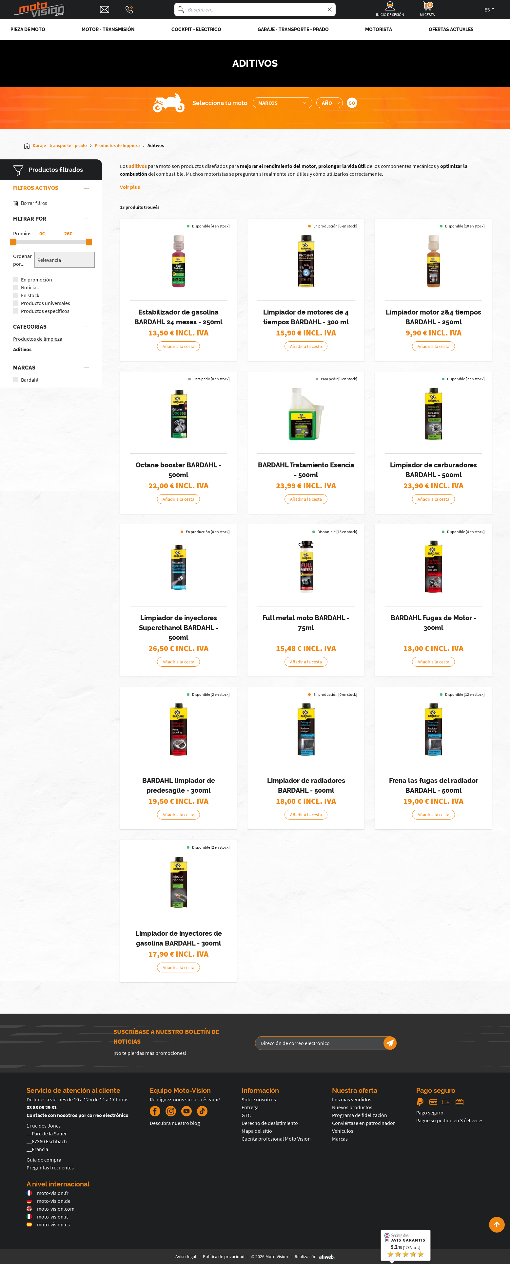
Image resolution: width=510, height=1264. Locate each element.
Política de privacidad (224, 1256)
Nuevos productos (352, 1107)
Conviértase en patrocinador (363, 1123)
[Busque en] (181, 9)
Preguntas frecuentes (50, 1167)
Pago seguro (429, 1112)
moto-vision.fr (48, 1193)
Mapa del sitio (257, 1131)
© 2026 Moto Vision (269, 1256)
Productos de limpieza (37, 338)
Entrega (250, 1107)
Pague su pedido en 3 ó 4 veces (449, 1120)
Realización (315, 1256)
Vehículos (342, 1131)
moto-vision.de (48, 1201)
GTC (246, 1115)
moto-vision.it (47, 1216)
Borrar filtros (30, 203)
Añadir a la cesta (178, 346)
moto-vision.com (50, 1208)
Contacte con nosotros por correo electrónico (77, 1115)
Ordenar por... (22, 260)
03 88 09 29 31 (42, 1107)
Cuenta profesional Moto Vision (276, 1138)
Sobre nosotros (259, 1099)
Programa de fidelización (359, 1115)
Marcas (340, 1138)
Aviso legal (185, 1256)
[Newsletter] (390, 1043)
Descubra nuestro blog (175, 1123)
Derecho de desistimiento (270, 1123)
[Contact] (104, 9)
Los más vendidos (351, 1099)
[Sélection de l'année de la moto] (329, 102)
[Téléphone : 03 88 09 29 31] (129, 9)
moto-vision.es (48, 1224)
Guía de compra (44, 1159)
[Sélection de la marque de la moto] (282, 102)
